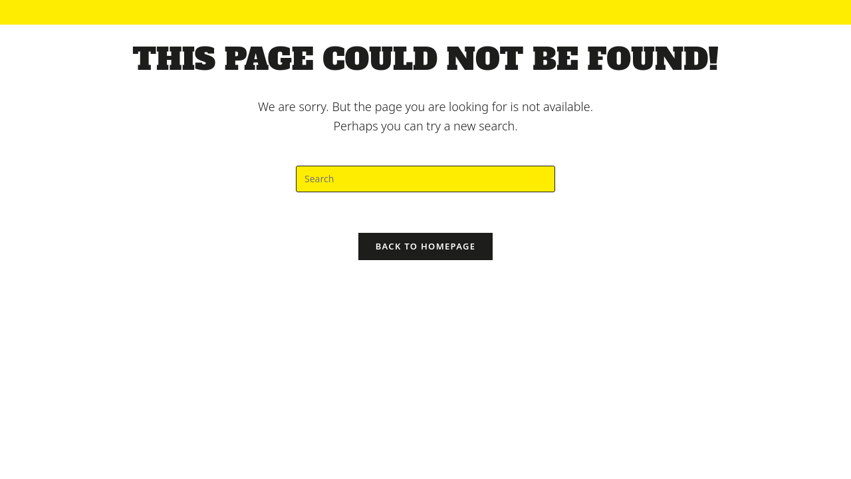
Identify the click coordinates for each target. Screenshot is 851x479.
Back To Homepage (426, 246)
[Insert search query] (425, 179)
